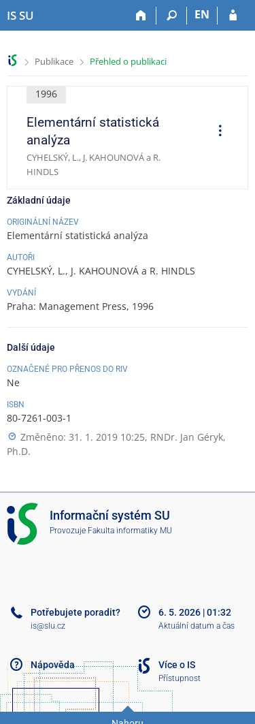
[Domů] (141, 16)
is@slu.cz (48, 626)
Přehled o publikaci (128, 61)
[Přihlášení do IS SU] (233, 16)
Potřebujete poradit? (75, 612)
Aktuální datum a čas (196, 626)
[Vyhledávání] (171, 16)
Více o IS (176, 664)
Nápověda (53, 664)
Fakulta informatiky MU (130, 530)
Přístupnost (179, 678)
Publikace (54, 61)
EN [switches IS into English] (201, 14)
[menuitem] (215, 132)
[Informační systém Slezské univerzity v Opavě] (20, 16)
